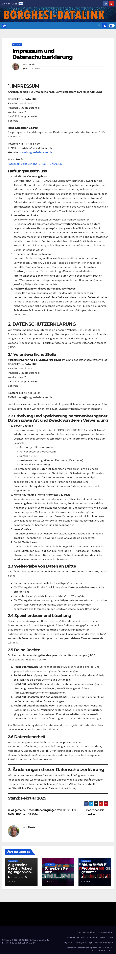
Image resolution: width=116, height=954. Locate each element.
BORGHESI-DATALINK (25, 943)
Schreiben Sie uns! (56, 870)
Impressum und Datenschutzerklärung (42, 54)
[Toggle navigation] (52, 25)
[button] (99, 25)
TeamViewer (91, 937)
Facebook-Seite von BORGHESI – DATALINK (35, 163)
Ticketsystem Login (83, 942)
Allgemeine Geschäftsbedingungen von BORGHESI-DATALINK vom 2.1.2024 (89, 949)
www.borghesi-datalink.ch (35, 152)
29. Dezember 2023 (94, 877)
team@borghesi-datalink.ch (34, 147)
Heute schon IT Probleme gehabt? (94, 868)
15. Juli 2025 (17, 877)
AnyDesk (68, 942)
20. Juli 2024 (54, 877)
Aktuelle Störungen (104, 942)
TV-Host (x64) (106, 937)
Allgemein (17, 44)
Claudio (31, 64)
